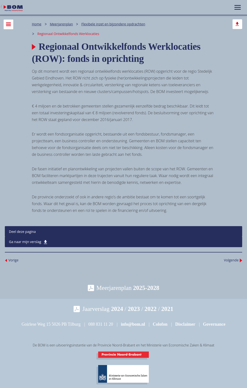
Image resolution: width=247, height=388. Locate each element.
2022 (150, 309)
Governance (214, 324)
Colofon (160, 324)
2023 (134, 309)
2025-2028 (146, 288)
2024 (117, 309)
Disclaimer (185, 324)
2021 (167, 309)
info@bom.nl (133, 324)
